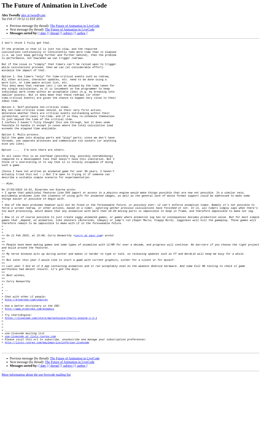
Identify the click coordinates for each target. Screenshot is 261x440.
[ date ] (43, 33)
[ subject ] (67, 33)
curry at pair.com (88, 274)
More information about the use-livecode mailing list (36, 436)
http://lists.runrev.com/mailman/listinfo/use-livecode (47, 403)
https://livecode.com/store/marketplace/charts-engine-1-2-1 (51, 373)
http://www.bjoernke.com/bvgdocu (29, 362)
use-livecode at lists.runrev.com (30, 395)
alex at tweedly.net (33, 15)
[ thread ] (55, 33)
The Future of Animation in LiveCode (75, 26)
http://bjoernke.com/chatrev (26, 351)
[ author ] (81, 33)
